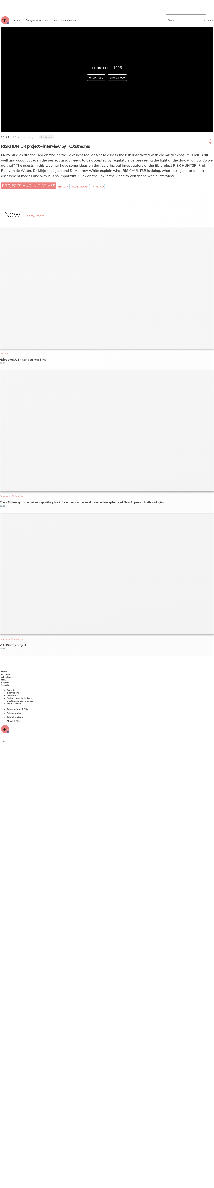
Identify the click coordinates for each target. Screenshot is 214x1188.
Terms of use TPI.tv (17, 709)
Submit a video (15, 717)
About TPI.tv (13, 721)
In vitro (98, 186)
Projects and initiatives (28, 185)
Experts (11, 690)
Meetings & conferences (20, 701)
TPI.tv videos (14, 703)
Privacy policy (14, 713)
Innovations (13, 692)
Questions (12, 695)
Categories (32, 20)
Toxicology (80, 186)
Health (63, 186)
